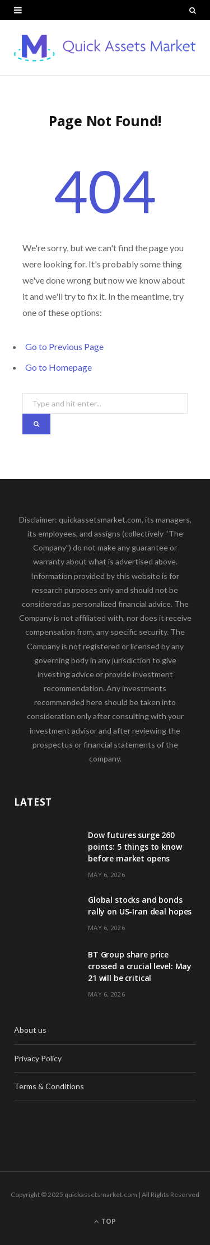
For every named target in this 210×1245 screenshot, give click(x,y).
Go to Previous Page (64, 346)
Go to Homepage (58, 367)
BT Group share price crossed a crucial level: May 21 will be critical (140, 966)
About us (30, 1030)
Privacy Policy (38, 1058)
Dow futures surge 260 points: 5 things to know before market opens (135, 847)
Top (105, 1221)
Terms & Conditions (49, 1086)
